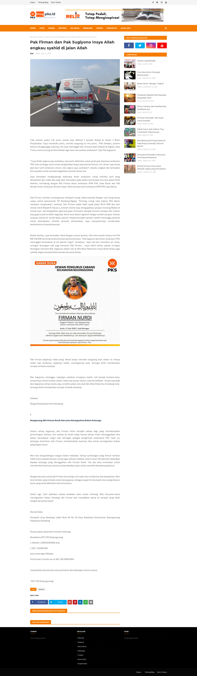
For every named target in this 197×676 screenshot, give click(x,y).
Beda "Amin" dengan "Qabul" (150, 83)
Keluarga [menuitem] (74, 28)
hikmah (81, 638)
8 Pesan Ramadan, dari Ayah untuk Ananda (150, 119)
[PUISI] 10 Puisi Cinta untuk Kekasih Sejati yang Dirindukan (151, 167)
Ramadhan (82, 646)
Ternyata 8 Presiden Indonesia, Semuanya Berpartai (151, 156)
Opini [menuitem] (41, 28)
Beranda (33, 37)
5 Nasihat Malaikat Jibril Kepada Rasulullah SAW (151, 96)
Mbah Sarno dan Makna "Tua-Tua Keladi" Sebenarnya (150, 130)
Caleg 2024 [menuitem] (125, 28)
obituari (41, 37)
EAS (32, 53)
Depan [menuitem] (33, 28)
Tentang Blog (43, 2)
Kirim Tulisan (56, 2)
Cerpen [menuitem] (99, 28)
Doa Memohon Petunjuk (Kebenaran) (148, 73)
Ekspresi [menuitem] (63, 28)
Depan (32, 2)
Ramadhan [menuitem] (87, 28)
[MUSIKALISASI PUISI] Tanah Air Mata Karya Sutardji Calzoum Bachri (151, 143)
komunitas (82, 659)
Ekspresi (81, 642)
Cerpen (80, 655)
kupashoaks (82, 663)
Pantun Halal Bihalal (146, 61)
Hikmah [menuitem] (51, 28)
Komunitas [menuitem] (111, 28)
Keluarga (81, 651)
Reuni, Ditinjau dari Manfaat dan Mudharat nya (151, 107)
